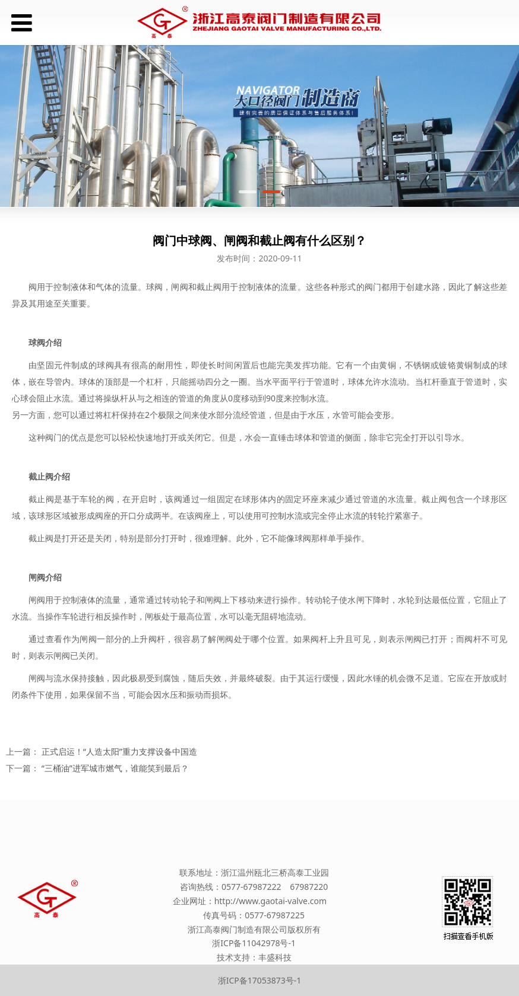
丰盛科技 (275, 957)
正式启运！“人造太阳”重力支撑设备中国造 (119, 751)
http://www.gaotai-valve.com (270, 900)
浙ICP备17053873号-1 (260, 980)
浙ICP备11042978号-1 (254, 943)
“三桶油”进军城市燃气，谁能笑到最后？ (115, 768)
